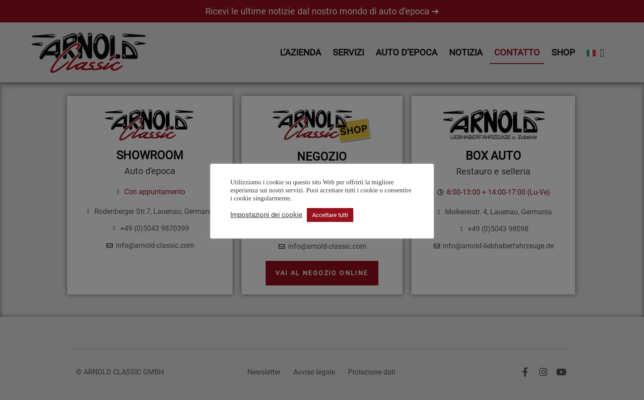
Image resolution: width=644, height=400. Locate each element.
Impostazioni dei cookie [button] (266, 215)
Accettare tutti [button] (330, 215)
